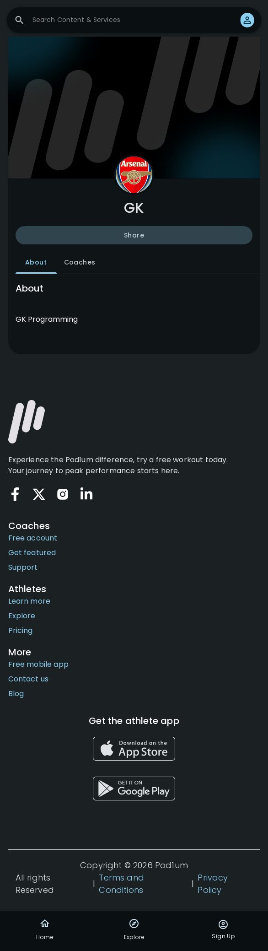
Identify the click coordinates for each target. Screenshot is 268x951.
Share (134, 235)
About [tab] (36, 263)
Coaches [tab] (80, 263)
